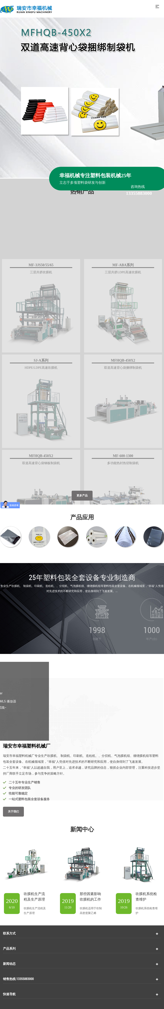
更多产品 (82, 495)
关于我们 (13, 811)
